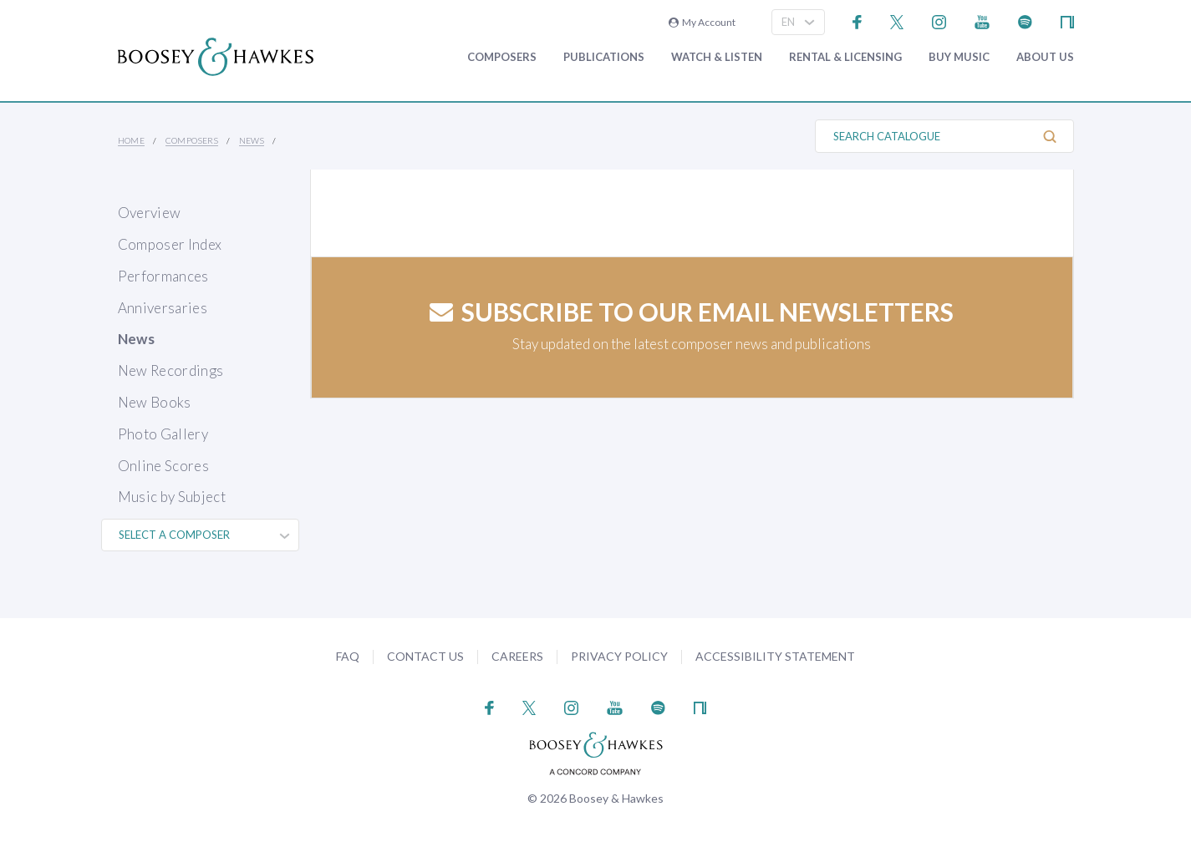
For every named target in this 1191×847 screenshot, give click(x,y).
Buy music (959, 57)
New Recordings (171, 370)
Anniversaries (162, 308)
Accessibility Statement (775, 656)
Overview (149, 212)
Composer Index (170, 244)
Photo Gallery (163, 434)
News (252, 140)
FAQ (347, 656)
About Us (1045, 57)
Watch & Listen (716, 57)
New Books (154, 402)
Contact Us (425, 656)
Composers (502, 57)
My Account (702, 22)
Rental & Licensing (845, 57)
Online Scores (163, 465)
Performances (163, 276)
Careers (517, 656)
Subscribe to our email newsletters (692, 312)
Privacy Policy (619, 656)
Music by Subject (172, 496)
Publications (603, 57)
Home (131, 140)
